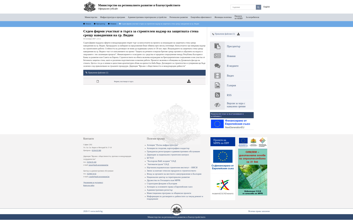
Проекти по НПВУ (238, 17)
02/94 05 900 (96, 150)
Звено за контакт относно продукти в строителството (171, 171)
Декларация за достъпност (93, 182)
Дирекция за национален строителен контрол (168, 154)
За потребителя (252, 17)
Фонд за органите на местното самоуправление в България (174, 174)
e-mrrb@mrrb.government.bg (99, 177)
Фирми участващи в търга (123, 81)
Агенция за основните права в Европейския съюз (170, 187)
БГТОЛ (150, 158)
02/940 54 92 (91, 174)
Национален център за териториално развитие (168, 177)
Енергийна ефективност (201, 17)
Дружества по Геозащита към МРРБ (163, 180)
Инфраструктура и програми (112, 17)
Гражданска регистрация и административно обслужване (173, 151)
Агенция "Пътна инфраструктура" (163, 145)
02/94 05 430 (91, 162)
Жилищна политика (223, 17)
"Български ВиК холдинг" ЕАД (161, 161)
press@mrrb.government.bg (98, 165)
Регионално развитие (179, 17)
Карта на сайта (88, 185)
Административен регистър (160, 190)
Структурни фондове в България (162, 183)
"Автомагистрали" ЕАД (158, 164)
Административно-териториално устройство (147, 17)
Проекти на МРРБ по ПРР (221, 142)
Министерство (91, 17)
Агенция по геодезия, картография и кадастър (168, 148)
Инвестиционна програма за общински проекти (169, 193)
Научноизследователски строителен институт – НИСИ (172, 167)
